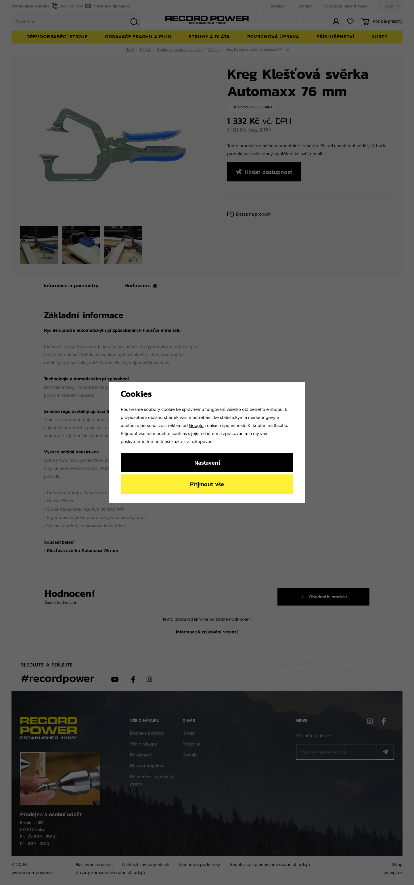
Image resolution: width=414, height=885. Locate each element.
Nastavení (207, 462)
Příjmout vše (207, 484)
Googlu (196, 425)
